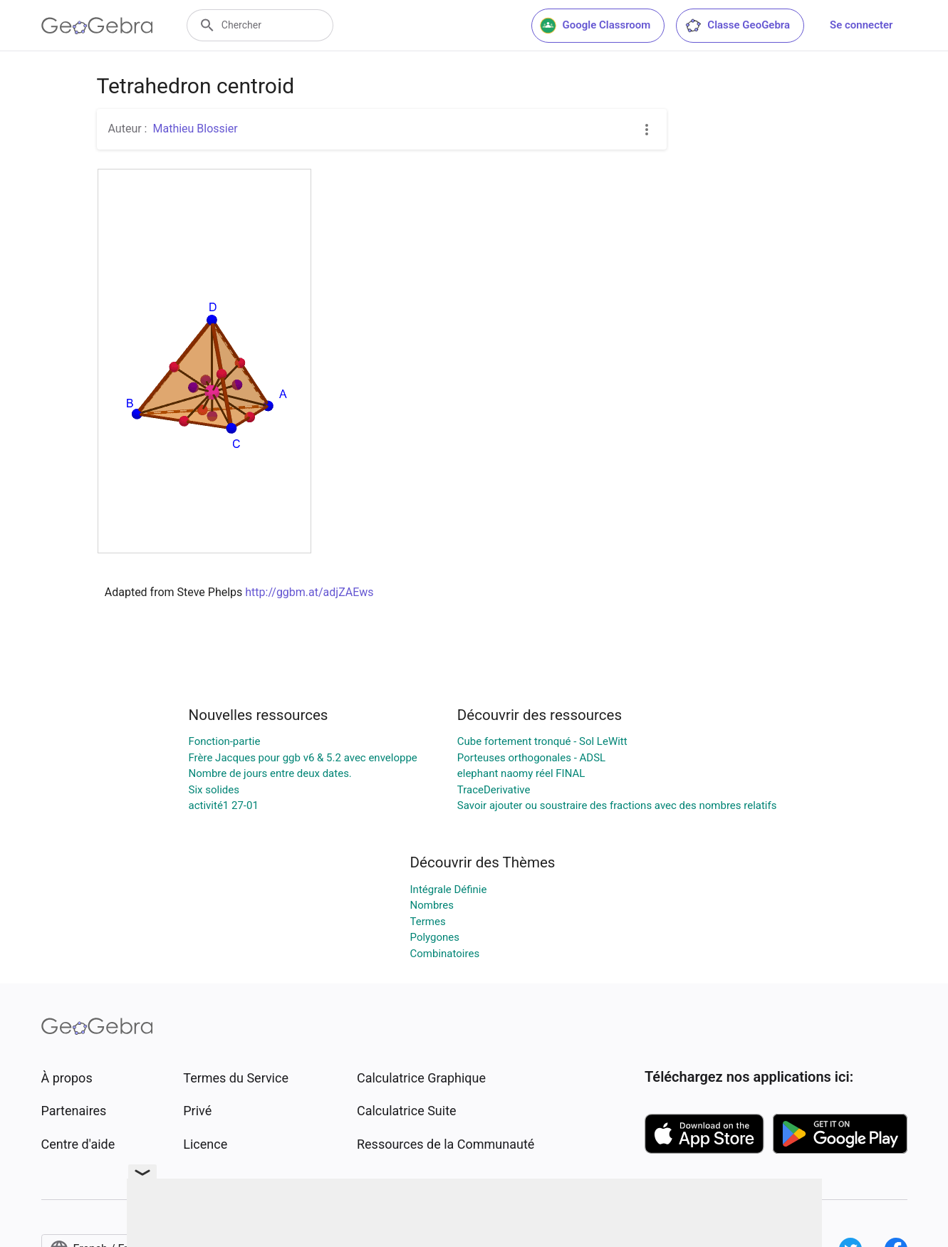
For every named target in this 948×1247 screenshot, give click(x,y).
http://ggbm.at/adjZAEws (309, 592)
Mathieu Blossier (194, 128)
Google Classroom (595, 25)
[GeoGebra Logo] (97, 25)
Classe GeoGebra (737, 25)
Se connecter (861, 25)
